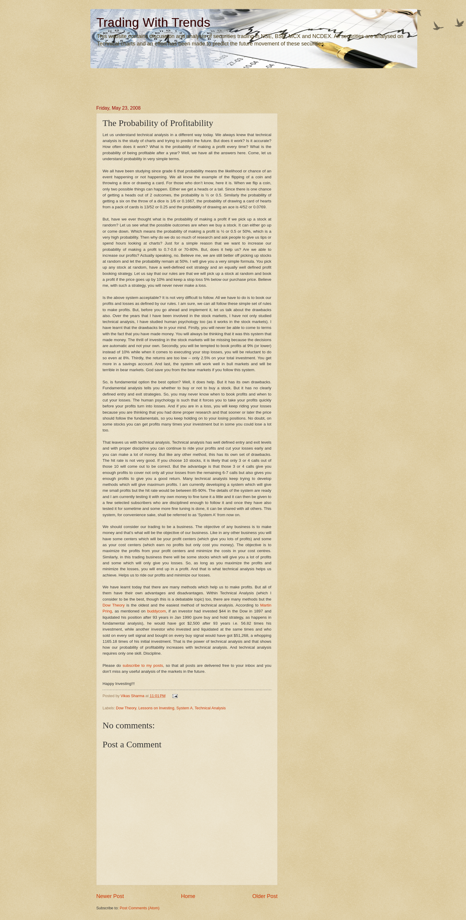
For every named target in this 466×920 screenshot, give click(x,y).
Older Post (265, 896)
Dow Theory (126, 708)
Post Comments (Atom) (140, 908)
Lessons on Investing (156, 708)
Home (188, 896)
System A (185, 708)
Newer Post (110, 896)
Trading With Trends (153, 22)
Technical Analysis (210, 708)
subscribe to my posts (142, 665)
